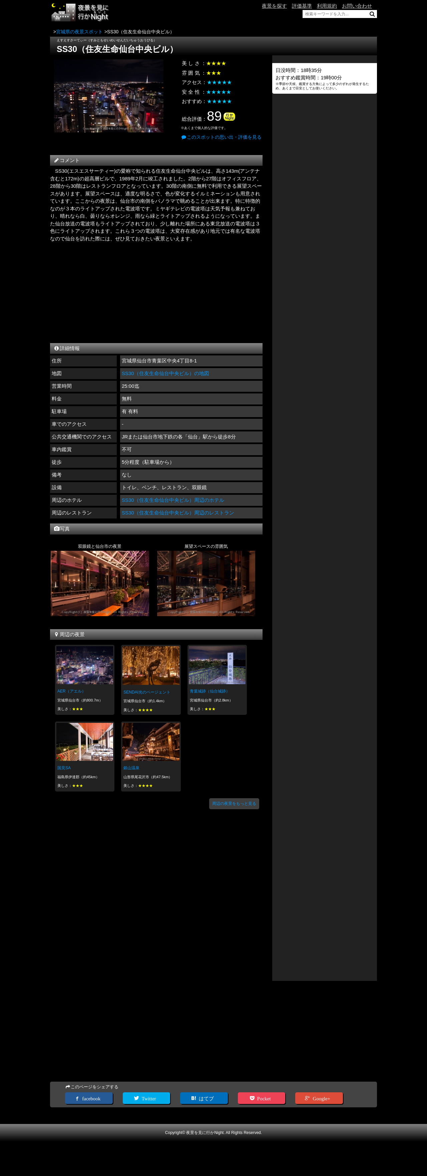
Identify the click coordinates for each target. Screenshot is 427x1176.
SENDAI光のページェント (146, 692)
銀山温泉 (131, 768)
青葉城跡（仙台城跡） (210, 691)
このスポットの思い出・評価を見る (221, 137)
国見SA (64, 768)
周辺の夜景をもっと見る (234, 803)
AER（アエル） (71, 691)
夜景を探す (274, 6)
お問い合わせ (357, 6)
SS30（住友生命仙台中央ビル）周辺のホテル (173, 500)
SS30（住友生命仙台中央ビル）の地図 (165, 373)
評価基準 (302, 6)
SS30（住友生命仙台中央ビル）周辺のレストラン (178, 512)
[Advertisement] (156, 290)
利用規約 (327, 6)
